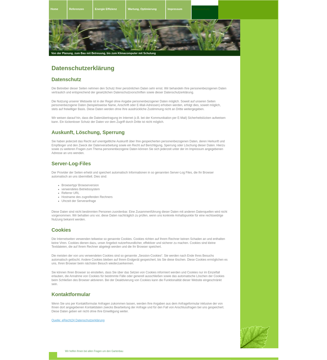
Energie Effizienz (106, 8)
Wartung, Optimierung (142, 8)
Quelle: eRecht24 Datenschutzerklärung (78, 320)
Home (54, 8)
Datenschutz (201, 8)
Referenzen (76, 8)
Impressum (175, 8)
